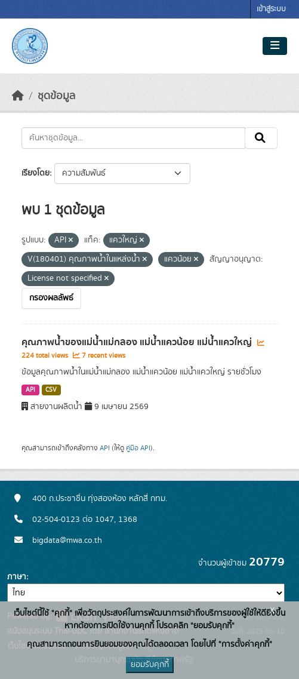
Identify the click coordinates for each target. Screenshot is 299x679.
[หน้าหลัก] (18, 96)
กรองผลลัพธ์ (51, 298)
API (30, 390)
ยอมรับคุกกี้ (150, 665)
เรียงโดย (35, 173)
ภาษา (16, 577)
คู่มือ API (138, 448)
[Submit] (261, 138)
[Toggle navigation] (275, 46)
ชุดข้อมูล (56, 96)
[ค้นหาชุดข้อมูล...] (133, 138)
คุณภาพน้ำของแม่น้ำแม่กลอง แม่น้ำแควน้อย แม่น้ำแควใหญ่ (137, 342)
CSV (51, 390)
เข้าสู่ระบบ (271, 9)
